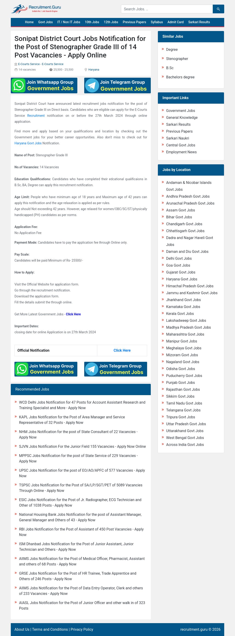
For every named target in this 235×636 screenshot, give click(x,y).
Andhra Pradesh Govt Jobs (188, 196)
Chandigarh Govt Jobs (184, 224)
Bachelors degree (180, 77)
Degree (172, 49)
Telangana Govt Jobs (183, 410)
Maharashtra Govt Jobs (185, 334)
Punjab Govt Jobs (180, 382)
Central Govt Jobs (180, 145)
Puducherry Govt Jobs (184, 376)
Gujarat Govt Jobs (180, 272)
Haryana (93, 69)
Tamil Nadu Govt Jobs (184, 403)
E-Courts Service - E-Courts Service (40, 64)
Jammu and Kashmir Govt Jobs (192, 293)
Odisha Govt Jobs (180, 369)
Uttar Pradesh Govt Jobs (186, 424)
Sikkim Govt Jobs (180, 396)
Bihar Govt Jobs (179, 217)
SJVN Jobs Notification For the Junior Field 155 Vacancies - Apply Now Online (82, 446)
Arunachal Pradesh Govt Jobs (190, 203)
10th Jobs (92, 22)
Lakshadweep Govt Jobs (186, 320)
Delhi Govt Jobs (179, 258)
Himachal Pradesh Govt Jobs (189, 286)
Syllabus (157, 22)
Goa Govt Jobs (178, 265)
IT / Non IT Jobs (68, 22)
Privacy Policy (82, 629)
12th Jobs (111, 22)
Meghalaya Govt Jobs (183, 348)
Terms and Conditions (50, 629)
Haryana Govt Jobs (28, 143)
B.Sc (169, 68)
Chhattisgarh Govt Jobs (185, 231)
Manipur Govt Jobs (181, 341)
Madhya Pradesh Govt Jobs (188, 327)
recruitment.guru (193, 629)
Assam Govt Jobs (180, 210)
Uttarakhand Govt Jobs (185, 431)
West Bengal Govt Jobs (185, 438)
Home (29, 22)
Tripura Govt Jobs (180, 417)
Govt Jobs (45, 22)
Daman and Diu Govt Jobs (187, 251)
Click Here (73, 314)
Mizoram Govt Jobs (182, 355)
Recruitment (36, 115)
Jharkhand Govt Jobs (183, 300)
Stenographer (177, 59)
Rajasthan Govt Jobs (183, 389)
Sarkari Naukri (177, 138)
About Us (21, 629)
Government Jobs (180, 110)
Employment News (181, 152)
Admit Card (176, 22)
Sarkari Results (199, 22)
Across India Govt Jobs (185, 444)
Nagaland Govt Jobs (182, 362)
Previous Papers (134, 22)
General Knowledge (182, 117)
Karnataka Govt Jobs (183, 307)
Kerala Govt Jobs (180, 313)
